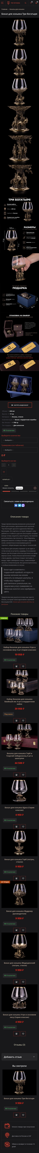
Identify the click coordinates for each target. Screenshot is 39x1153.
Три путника (13, 2)
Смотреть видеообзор (20, 405)
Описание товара (19, 516)
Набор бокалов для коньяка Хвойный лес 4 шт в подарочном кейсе (19, 701)
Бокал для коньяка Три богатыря (19, 1098)
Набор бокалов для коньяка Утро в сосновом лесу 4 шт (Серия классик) (19, 648)
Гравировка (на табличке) (12, 445)
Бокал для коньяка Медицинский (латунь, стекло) (19, 964)
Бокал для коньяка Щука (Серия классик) (19, 808)
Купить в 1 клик (6, 481)
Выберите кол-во (8, 461)
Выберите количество (10, 435)
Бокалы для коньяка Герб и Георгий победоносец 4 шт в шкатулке (19, 755)
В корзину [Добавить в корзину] (16, 666)
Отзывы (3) (19, 1044)
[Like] (23, 666)
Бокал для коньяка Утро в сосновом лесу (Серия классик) (19, 1015)
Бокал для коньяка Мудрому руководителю (19, 912)
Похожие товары (19, 614)
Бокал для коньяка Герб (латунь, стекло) (19, 860)
